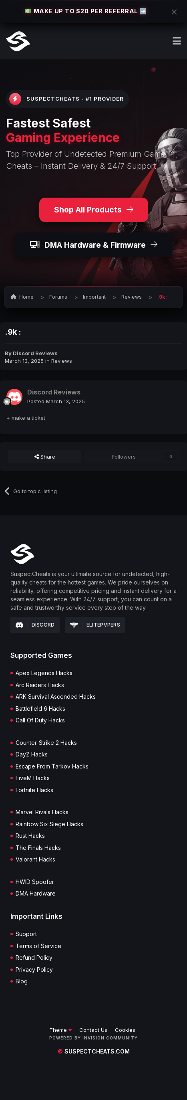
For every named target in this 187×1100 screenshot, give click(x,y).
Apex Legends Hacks (44, 673)
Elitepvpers (95, 625)
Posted (56, 401)
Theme (60, 1030)
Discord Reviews (35, 353)
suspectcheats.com (94, 1051)
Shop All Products (93, 209)
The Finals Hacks (38, 848)
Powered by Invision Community (93, 1037)
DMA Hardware (36, 893)
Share (44, 457)
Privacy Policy (34, 970)
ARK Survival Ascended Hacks (56, 697)
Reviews (61, 361)
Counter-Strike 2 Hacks (46, 743)
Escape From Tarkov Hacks (52, 766)
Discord (35, 625)
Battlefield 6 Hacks (40, 709)
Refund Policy (34, 957)
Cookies (125, 1030)
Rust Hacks (30, 836)
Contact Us (93, 1030)
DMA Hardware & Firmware (93, 245)
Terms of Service (38, 946)
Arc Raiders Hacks (40, 685)
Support (26, 934)
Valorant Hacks (35, 859)
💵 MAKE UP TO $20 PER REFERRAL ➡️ (85, 11)
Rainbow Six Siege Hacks (49, 824)
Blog (22, 981)
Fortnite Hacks (34, 790)
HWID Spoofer (35, 882)
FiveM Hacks (33, 778)
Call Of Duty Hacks (40, 720)
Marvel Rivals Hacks (42, 812)
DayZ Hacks (32, 754)
